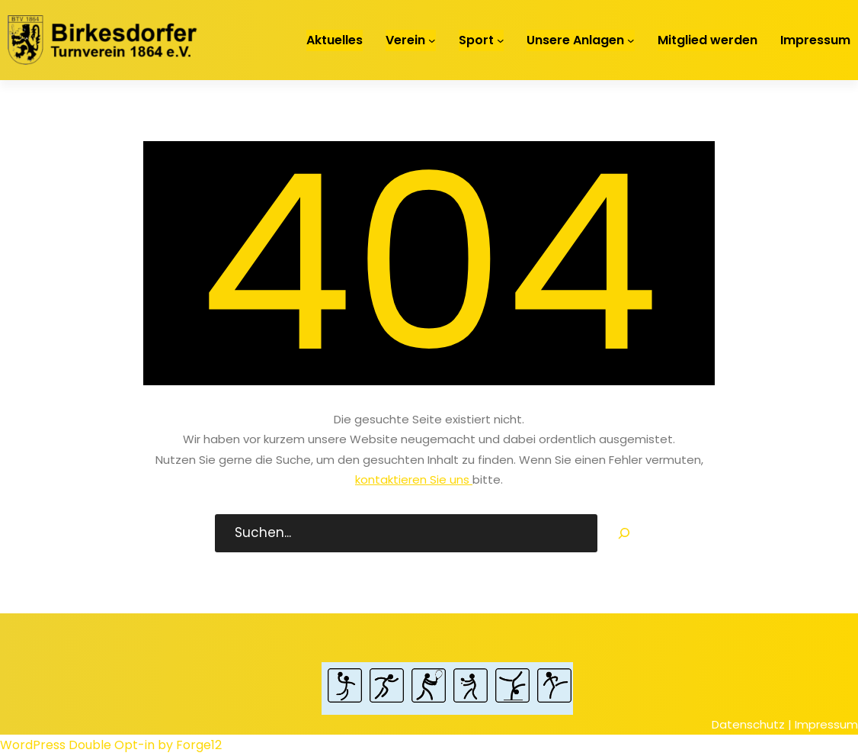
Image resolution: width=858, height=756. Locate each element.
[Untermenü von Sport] (500, 40)
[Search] (624, 533)
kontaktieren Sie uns (413, 479)
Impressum (826, 724)
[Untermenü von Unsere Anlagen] (631, 40)
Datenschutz (748, 724)
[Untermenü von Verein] (432, 40)
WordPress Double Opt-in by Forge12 (111, 745)
